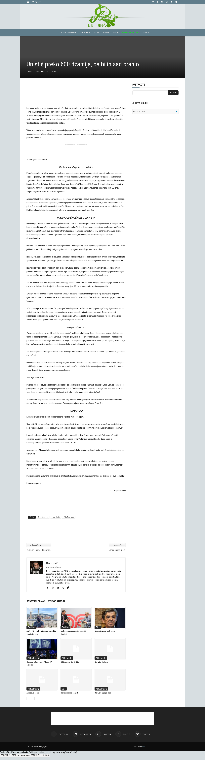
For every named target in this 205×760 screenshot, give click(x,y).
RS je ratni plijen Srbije (70, 662)
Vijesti (96, 32)
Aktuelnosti (33, 658)
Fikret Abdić (56, 517)
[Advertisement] (76, 97)
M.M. (144, 746)
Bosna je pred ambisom (105, 631)
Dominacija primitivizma (117, 549)
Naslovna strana (68, 32)
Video (115, 32)
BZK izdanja (85, 32)
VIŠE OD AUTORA (56, 601)
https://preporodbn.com (53, 567)
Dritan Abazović (43, 517)
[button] (153, 2)
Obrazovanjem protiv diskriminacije (38, 549)
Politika (31, 627)
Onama (106, 32)
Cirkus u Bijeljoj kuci (103, 693)
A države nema (32, 693)
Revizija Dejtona (101, 662)
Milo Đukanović (68, 517)
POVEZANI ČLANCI (35, 601)
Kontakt (147, 32)
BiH (97, 627)
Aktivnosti (66, 658)
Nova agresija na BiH (69, 693)
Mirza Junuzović (52, 563)
